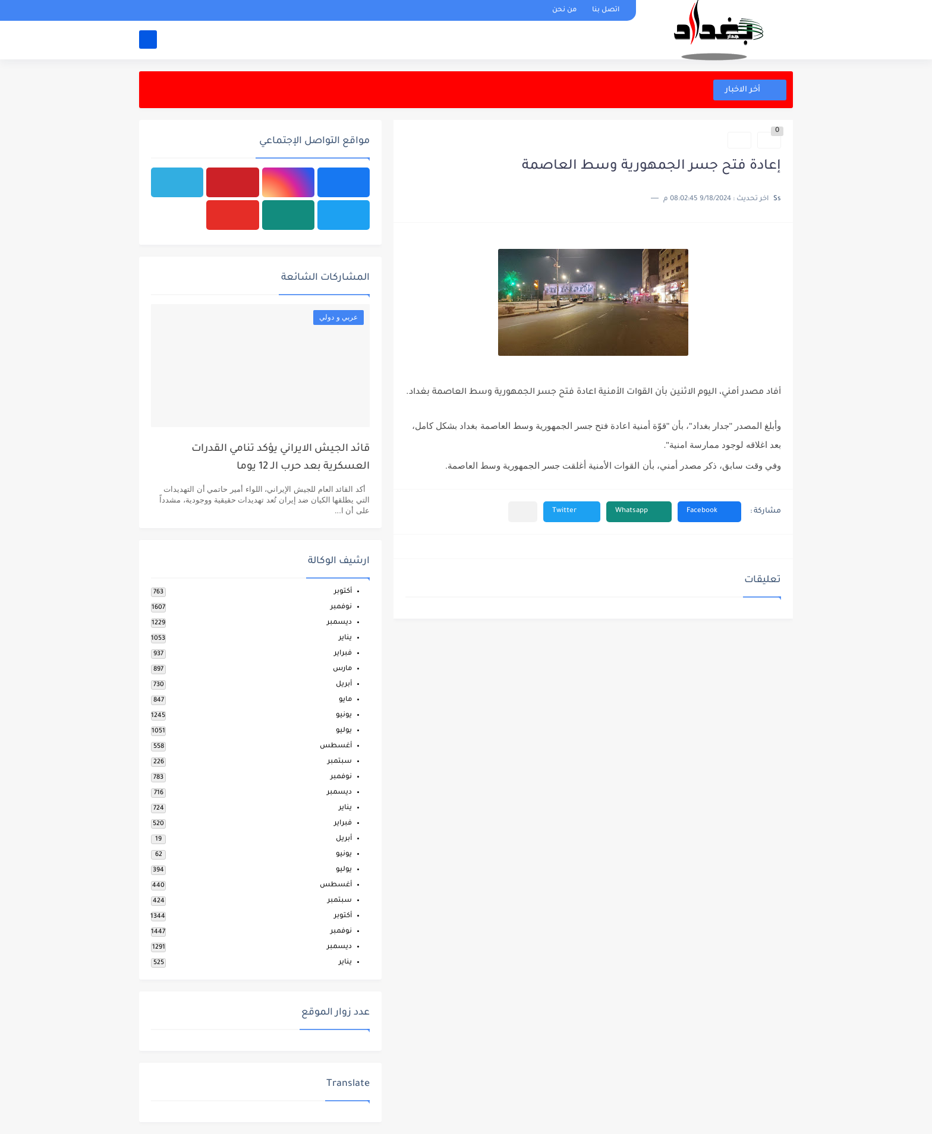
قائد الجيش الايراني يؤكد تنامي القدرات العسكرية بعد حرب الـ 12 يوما (280, 458)
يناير (345, 638)
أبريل (344, 684)
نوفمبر (341, 607)
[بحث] (148, 39)
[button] (709, 511)
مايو (345, 700)
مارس (342, 669)
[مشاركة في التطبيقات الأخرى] (522, 511)
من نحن (564, 10)
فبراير (343, 654)
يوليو (344, 731)
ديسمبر (339, 623)
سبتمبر (340, 762)
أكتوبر (343, 592)
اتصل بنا (605, 10)
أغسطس (336, 746)
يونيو (344, 715)
